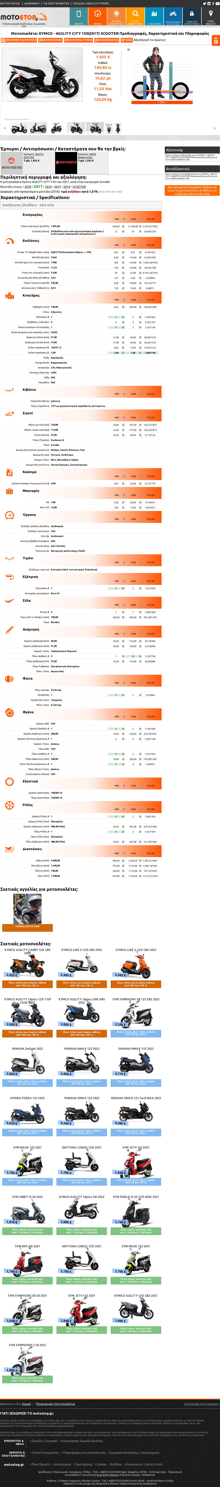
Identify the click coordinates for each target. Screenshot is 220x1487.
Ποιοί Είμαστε (41, 1464)
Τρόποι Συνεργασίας (44, 1454)
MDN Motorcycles (87, 156)
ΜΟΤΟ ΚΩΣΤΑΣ (33, 156)
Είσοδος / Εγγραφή (44, 1441)
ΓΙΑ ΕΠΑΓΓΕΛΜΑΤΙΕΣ (56, 3)
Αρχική (26, 1404)
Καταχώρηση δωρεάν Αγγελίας (82, 1441)
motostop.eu (62, 1464)
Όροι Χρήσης (83, 1464)
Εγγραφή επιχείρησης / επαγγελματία (133, 1454)
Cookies (101, 1464)
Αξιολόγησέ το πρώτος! (150, 40)
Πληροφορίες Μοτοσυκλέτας (55, 1404)
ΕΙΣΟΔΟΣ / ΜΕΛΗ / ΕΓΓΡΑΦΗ (91, 3)
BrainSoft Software (108, 1474)
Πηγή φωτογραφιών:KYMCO (17, 119)
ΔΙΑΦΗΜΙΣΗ (31, 3)
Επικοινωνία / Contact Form (144, 1464)
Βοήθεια (116, 1464)
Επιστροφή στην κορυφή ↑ (202, 1404)
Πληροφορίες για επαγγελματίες (83, 1454)
